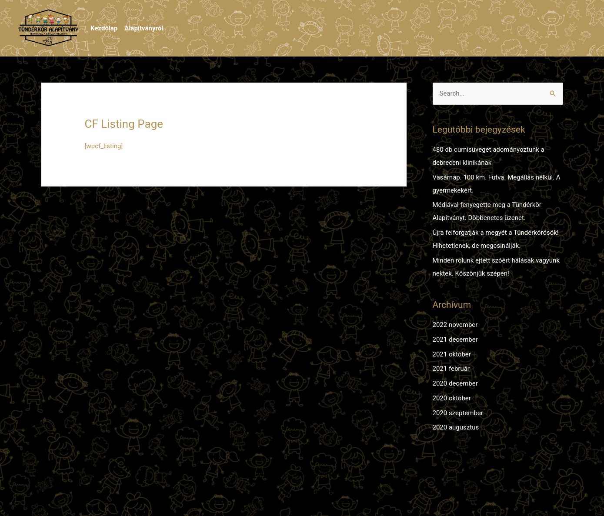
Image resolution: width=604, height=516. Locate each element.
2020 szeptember (458, 413)
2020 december (455, 383)
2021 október (452, 354)
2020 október (452, 398)
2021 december (455, 339)
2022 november (455, 325)
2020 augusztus (456, 427)
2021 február (451, 369)
